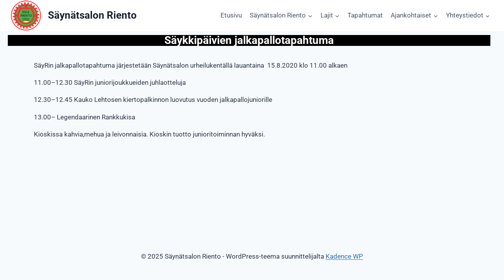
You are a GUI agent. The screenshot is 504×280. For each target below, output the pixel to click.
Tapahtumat (365, 15)
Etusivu (231, 15)
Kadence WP (344, 256)
